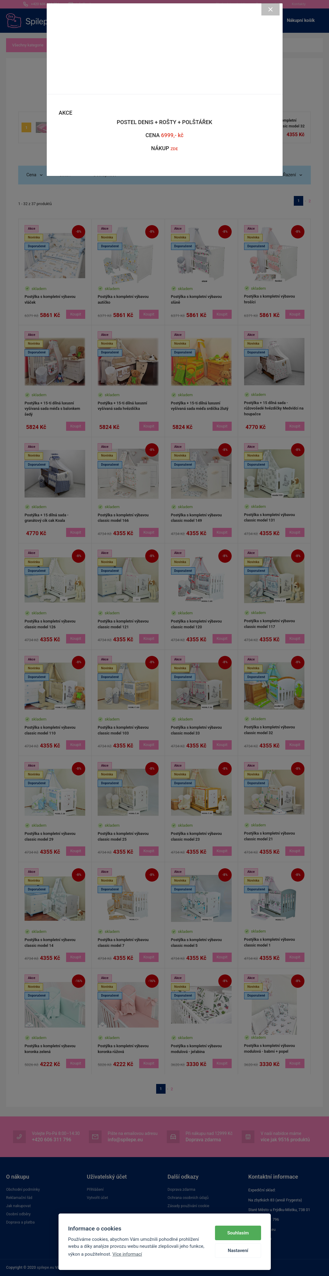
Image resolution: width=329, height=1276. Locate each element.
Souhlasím (238, 1233)
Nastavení (238, 1250)
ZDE (174, 148)
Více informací (127, 1254)
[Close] (270, 9)
